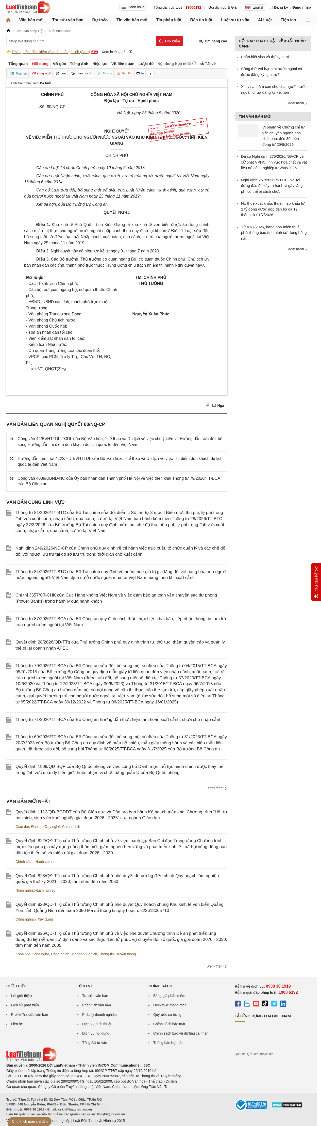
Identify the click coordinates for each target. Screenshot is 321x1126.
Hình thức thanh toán (170, 1005)
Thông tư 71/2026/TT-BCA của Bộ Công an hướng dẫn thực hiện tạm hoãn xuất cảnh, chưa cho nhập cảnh (118, 719)
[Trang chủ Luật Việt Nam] (28, 7)
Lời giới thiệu (21, 996)
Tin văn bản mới (131, 20)
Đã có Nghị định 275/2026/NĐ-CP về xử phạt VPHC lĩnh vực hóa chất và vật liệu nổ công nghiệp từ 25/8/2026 (274, 162)
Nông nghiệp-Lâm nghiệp (35, 890)
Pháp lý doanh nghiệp (99, 1014)
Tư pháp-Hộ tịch (84, 954)
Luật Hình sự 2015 (110, 1121)
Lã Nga (215, 405)
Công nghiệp (25, 919)
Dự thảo (100, 20)
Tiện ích (288, 20)
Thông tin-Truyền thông (117, 954)
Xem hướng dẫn (117, 52)
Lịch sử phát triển (25, 1005)
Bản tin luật (201, 20)
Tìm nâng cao (213, 41)
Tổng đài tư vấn (94, 1043)
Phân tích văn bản (96, 1005)
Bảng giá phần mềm (169, 996)
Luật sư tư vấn (235, 20)
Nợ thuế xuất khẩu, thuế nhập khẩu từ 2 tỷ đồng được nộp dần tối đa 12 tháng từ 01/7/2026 (273, 209)
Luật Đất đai (82, 1121)
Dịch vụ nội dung (95, 1033)
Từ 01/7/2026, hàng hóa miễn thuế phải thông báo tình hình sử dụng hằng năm (274, 232)
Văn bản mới (31, 20)
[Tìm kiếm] (169, 41)
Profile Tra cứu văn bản (29, 1014)
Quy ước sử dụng (167, 1014)
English (254, 7)
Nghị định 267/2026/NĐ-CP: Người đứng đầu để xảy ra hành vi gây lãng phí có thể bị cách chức (271, 186)
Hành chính (45, 862)
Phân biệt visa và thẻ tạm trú (265, 57)
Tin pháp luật (168, 20)
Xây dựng (45, 919)
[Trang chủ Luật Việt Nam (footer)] (31, 1060)
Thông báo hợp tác (168, 1043)
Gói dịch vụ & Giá (222, 7)
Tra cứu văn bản (67, 20)
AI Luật (265, 20)
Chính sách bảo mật (169, 1024)
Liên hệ (17, 1024)
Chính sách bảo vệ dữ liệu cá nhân (180, 1033)
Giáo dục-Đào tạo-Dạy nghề (37, 827)
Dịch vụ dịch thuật (96, 1024)
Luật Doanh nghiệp (55, 1121)
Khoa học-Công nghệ (32, 954)
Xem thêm (217, 788)
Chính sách (71, 827)
